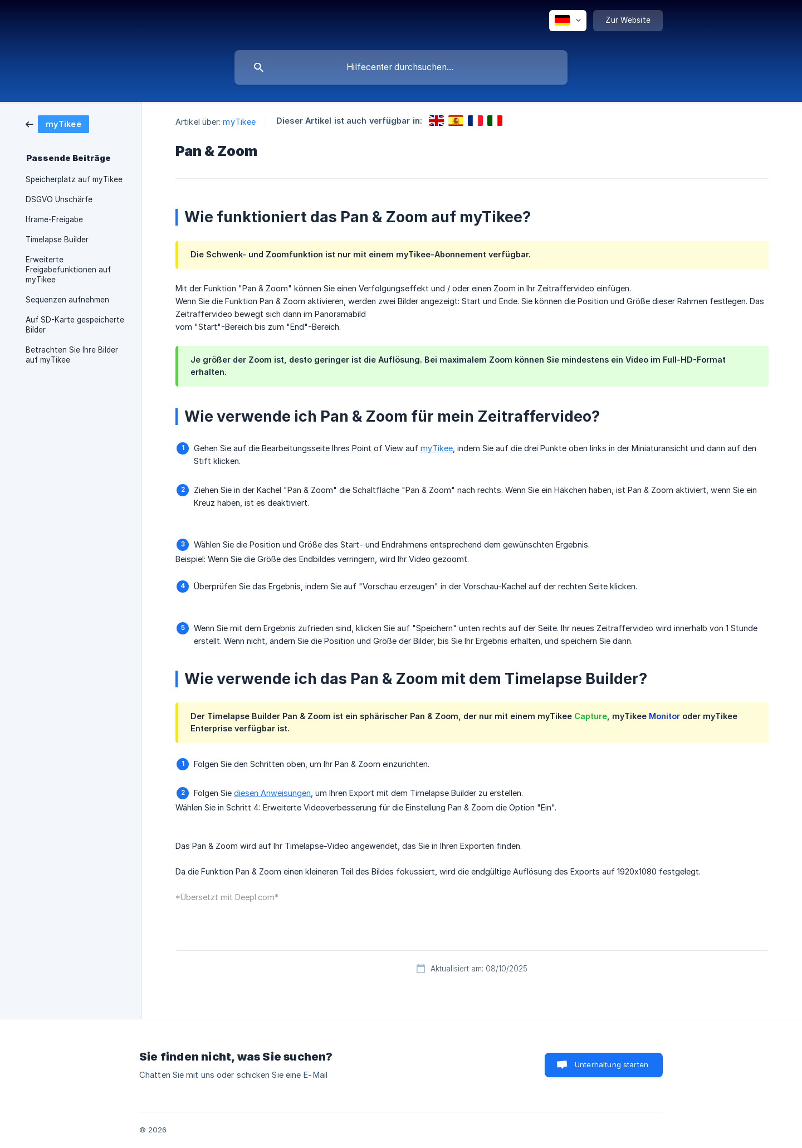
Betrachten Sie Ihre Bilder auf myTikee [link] (72, 354)
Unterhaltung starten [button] (611, 1064)
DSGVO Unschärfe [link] (59, 199)
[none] (567, 20)
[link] (57, 123)
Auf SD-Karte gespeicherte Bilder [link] (75, 324)
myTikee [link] (239, 121)
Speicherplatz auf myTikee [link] (74, 179)
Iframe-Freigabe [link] (54, 219)
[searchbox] (401, 67)
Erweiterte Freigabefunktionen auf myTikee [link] (68, 269)
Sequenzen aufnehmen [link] (67, 299)
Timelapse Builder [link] (57, 239)
